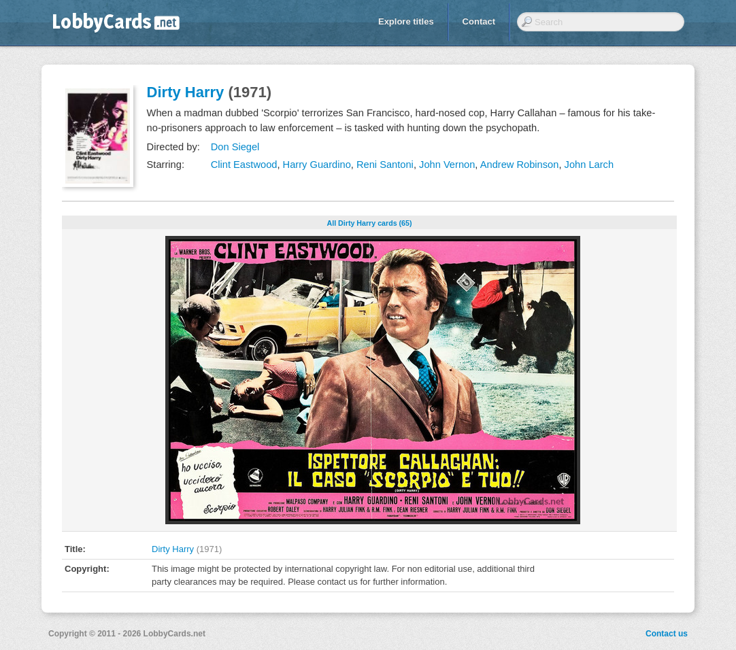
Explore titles (406, 21)
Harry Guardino (317, 164)
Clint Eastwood (244, 164)
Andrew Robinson (519, 164)
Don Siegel (235, 146)
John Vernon (447, 164)
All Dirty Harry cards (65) (369, 223)
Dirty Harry (185, 92)
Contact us (667, 633)
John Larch (589, 164)
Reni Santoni (385, 164)
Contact (479, 21)
